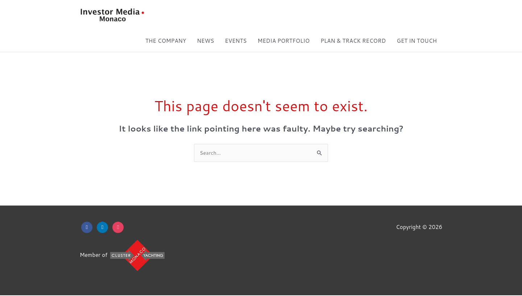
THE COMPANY (165, 41)
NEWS (205, 41)
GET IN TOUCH (417, 41)
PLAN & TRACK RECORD (353, 41)
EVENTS (236, 41)
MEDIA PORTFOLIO (284, 41)
